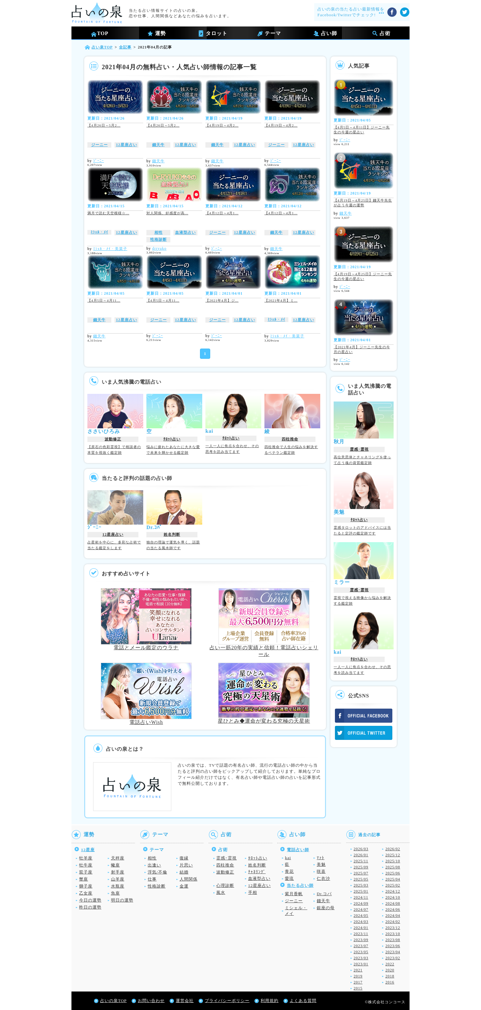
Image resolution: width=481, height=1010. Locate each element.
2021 (358, 970)
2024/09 (361, 903)
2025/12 (392, 855)
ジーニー (99, 145)
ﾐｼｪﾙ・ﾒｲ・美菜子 (110, 249)
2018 (389, 976)
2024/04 (392, 915)
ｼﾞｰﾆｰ (98, 161)
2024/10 (392, 897)
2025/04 (392, 879)
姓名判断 (172, 534)
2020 (389, 970)
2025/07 (361, 873)
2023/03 (361, 958)
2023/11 (361, 934)
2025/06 (392, 873)
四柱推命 (290, 439)
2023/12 (392, 927)
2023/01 (361, 964)
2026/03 (361, 849)
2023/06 (392, 946)
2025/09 (361, 867)
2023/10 (392, 934)
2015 (358, 988)
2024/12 (392, 891)
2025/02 (392, 885)
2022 (389, 964)
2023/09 (361, 940)
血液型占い (185, 232)
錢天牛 (158, 145)
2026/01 (361, 855)
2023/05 (361, 952)
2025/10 (392, 861)
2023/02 (392, 958)
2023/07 (361, 946)
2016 (389, 982)
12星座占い (126, 145)
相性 (158, 232)
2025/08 (392, 867)
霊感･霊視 (359, 449)
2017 (358, 982)
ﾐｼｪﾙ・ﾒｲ (99, 232)
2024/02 (392, 921)
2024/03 (361, 921)
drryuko (159, 248)
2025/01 (361, 891)
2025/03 (361, 885)
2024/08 (392, 903)
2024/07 (361, 909)
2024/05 (361, 915)
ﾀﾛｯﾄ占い (172, 439)
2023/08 (392, 940)
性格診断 (158, 239)
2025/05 (361, 879)
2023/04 (392, 952)
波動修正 (113, 439)
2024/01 (361, 927)
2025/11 (361, 861)
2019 (358, 976)
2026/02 (392, 849)
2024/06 (392, 909)
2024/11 (361, 897)
